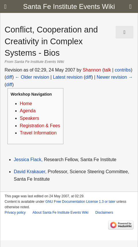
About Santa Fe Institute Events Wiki (60, 213)
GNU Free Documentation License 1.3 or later (80, 202)
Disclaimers (104, 213)
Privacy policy (15, 213)
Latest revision (67, 77)
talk (107, 69)
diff (9, 77)
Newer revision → (115, 77)
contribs (123, 69)
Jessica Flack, (28, 159)
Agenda (28, 110)
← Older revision (32, 77)
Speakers (29, 118)
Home (26, 103)
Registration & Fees (40, 125)
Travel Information (38, 132)
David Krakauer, (30, 171)
